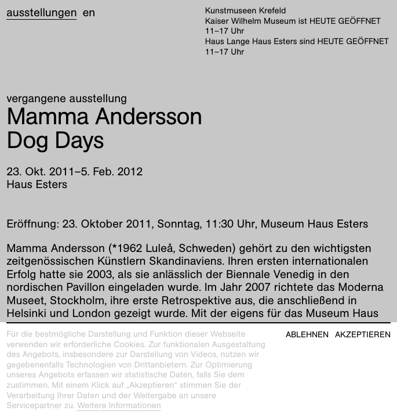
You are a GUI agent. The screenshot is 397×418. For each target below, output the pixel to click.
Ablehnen (307, 335)
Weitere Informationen (119, 406)
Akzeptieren (363, 335)
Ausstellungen (41, 13)
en (88, 13)
